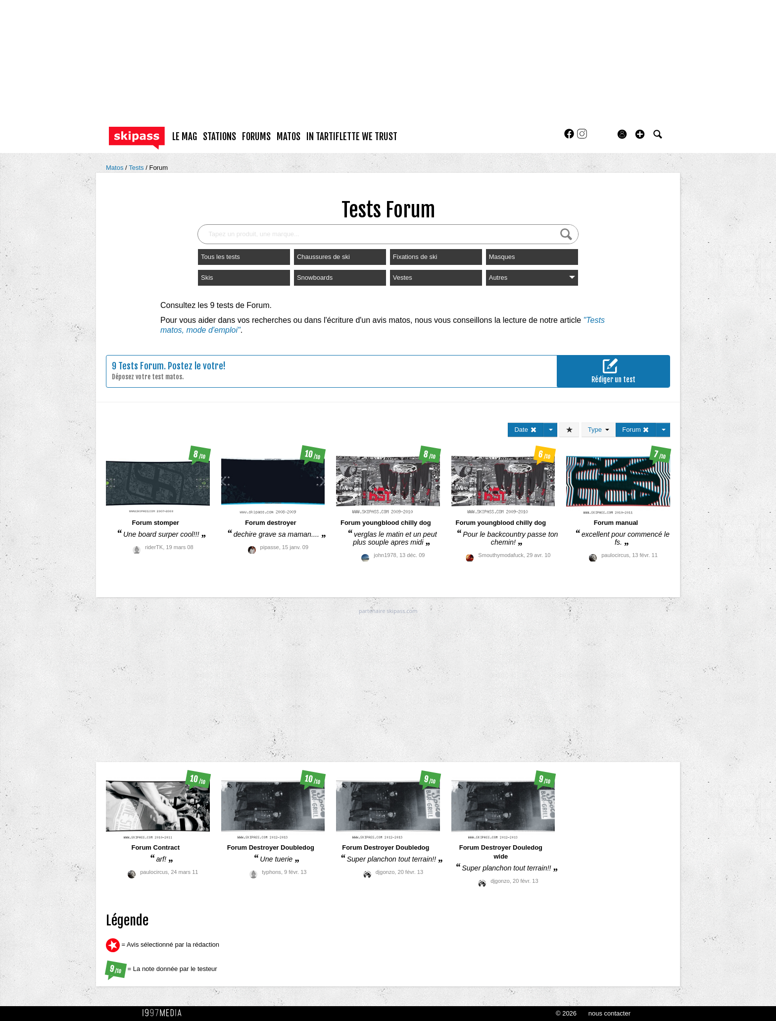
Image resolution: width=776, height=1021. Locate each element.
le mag (184, 137)
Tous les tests (220, 256)
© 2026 (566, 1013)
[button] (639, 134)
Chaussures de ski (323, 256)
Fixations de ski (415, 256)
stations (219, 137)
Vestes (402, 277)
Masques (502, 256)
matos (288, 137)
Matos (115, 167)
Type (598, 429)
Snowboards (315, 277)
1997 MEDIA (165, 1013)
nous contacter (609, 1013)
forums (256, 137)
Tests (137, 167)
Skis (207, 277)
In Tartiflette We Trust (351, 137)
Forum (158, 167)
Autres (532, 277)
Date (525, 429)
